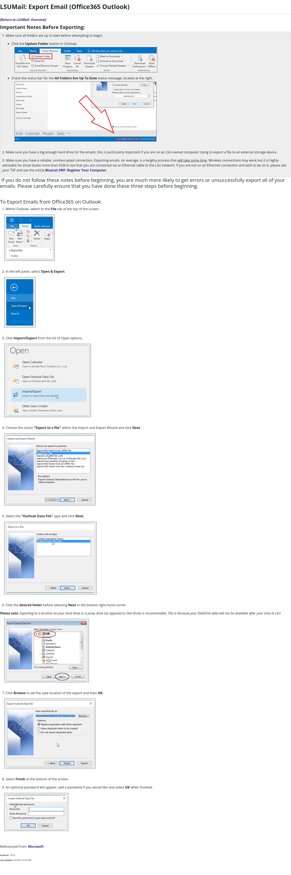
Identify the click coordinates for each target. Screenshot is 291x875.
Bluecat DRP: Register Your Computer (75, 170)
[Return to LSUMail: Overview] (23, 19)
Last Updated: (6, 860)
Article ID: (4, 855)
